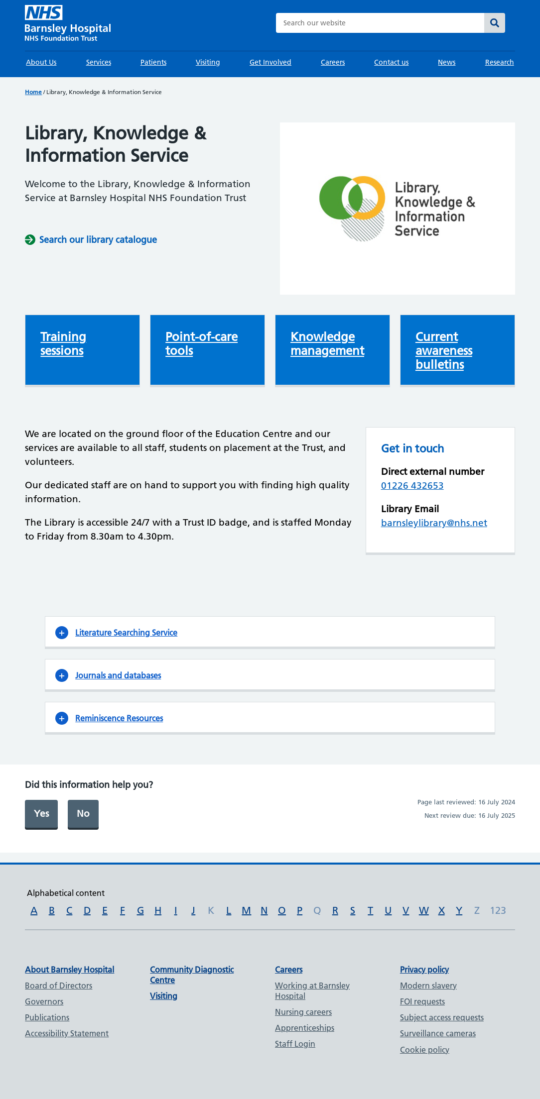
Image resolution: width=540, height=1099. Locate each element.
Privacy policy (424, 970)
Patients (153, 62)
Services (98, 62)
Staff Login (295, 1044)
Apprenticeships (304, 1028)
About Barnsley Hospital (69, 970)
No (83, 813)
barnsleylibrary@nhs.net (434, 523)
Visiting (208, 62)
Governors (44, 1001)
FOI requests (422, 1001)
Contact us (391, 62)
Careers (333, 62)
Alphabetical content (66, 893)
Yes (41, 813)
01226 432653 (412, 485)
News (446, 62)
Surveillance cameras (438, 1033)
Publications (47, 1017)
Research (499, 62)
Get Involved (270, 62)
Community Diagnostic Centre (192, 975)
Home (33, 92)
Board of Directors (58, 985)
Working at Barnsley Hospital (312, 991)
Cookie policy (424, 1050)
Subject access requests (442, 1017)
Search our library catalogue (98, 239)
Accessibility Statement (67, 1033)
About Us (41, 62)
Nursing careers (303, 1012)
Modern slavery (428, 985)
